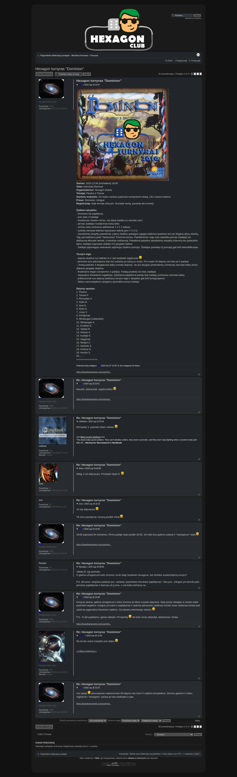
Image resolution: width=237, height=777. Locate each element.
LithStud (82, 421)
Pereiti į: (149, 734)
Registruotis (181, 61)
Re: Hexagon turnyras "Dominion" (98, 380)
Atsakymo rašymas (44, 74)
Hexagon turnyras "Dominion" (59, 69)
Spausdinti (198, 54)
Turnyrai (94, 55)
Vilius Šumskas (112, 765)
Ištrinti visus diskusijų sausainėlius (145, 754)
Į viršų (199, 374)
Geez (81, 468)
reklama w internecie (137, 758)
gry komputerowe (108, 758)
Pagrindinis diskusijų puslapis (55, 55)
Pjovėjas (82, 567)
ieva (80, 504)
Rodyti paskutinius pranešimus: (83, 720)
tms (80, 85)
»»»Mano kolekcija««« (86, 651)
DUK (170, 61)
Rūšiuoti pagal (124, 720)
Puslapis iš (182, 74)
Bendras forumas (79, 55)
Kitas (197, 721)
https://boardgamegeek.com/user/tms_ (93, 372)
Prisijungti (195, 61)
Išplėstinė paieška (193, 18)
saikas (82, 636)
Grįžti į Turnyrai (44, 734)
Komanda (123, 754)
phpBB (115, 763)
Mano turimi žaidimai (91, 437)
